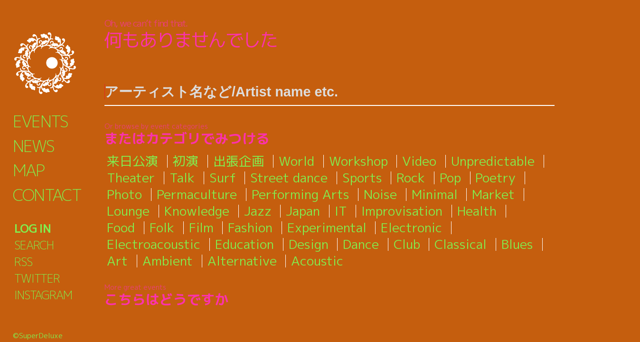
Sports (362, 178)
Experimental (327, 227)
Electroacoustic (153, 244)
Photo (124, 194)
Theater (131, 178)
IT (341, 211)
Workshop (358, 161)
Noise (380, 194)
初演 (185, 161)
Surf (222, 178)
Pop (450, 178)
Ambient (167, 261)
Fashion (250, 227)
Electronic (411, 227)
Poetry (495, 178)
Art (117, 261)
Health (477, 211)
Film (201, 227)
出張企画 (238, 161)
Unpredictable (493, 161)
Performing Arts (300, 194)
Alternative (242, 261)
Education (244, 244)
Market (493, 194)
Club (407, 244)
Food (121, 227)
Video (419, 161)
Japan (303, 211)
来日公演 (132, 161)
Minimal (435, 194)
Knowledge (196, 211)
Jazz (258, 211)
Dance (361, 244)
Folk (162, 227)
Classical (460, 244)
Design (309, 244)
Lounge (128, 211)
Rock (410, 178)
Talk (182, 178)
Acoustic (317, 261)
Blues (517, 244)
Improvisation (401, 211)
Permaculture (197, 194)
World (296, 161)
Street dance (289, 178)
